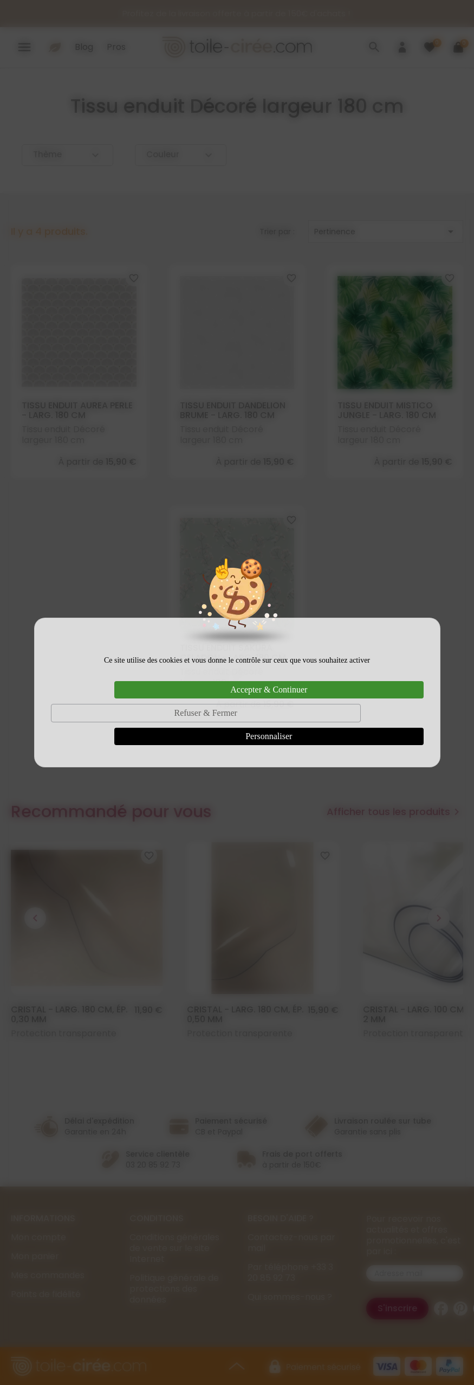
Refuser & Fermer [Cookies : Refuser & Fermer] (205, 712)
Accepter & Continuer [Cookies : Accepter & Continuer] (268, 689)
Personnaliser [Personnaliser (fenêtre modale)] (268, 736)
